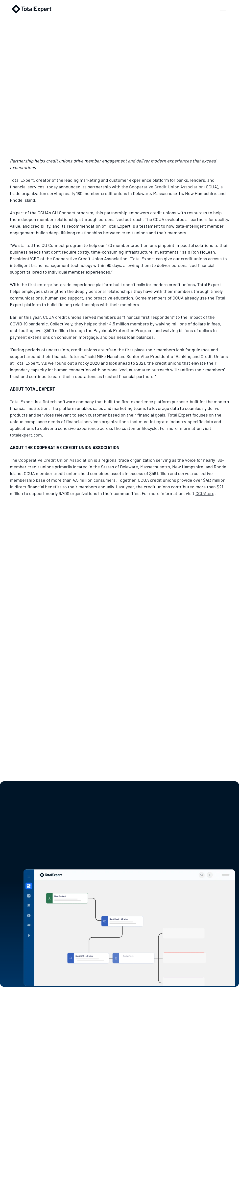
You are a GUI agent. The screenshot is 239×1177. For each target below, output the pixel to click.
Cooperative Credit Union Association (166, 186)
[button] (222, 9)
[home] (32, 9)
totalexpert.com (26, 435)
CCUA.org (205, 493)
